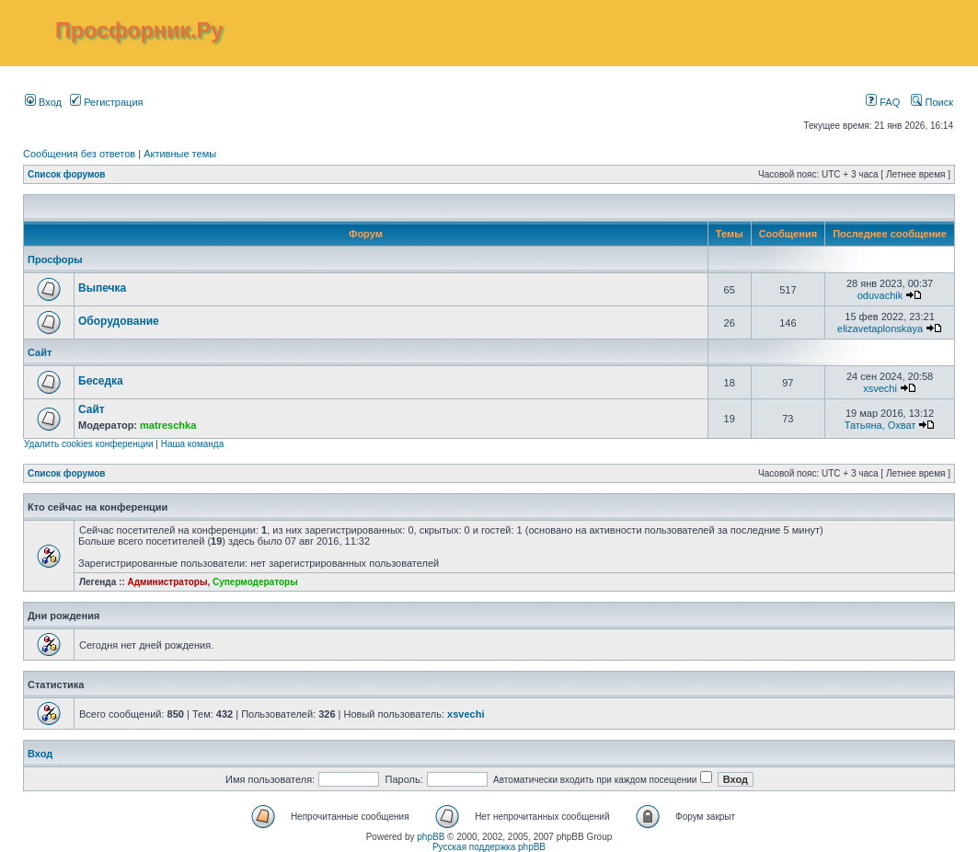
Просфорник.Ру (139, 30)
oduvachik (880, 295)
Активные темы (180, 153)
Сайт (40, 352)
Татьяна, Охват (880, 425)
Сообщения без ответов (79, 153)
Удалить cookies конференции (89, 444)
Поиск (932, 102)
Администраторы (167, 582)
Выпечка (102, 288)
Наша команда (192, 444)
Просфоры (55, 259)
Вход (43, 102)
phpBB (430, 837)
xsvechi (880, 388)
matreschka (168, 425)
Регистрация (106, 102)
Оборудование (118, 321)
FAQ (883, 102)
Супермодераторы (255, 582)
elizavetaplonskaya (880, 328)
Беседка (100, 380)
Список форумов (67, 174)
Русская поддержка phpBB (489, 847)
